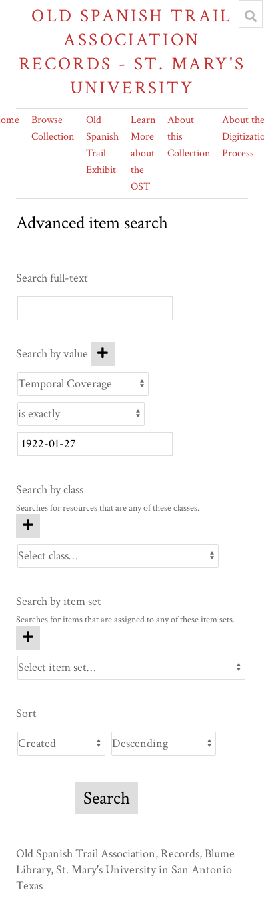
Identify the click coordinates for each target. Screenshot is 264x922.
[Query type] (81, 414)
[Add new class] (28, 526)
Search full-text (52, 278)
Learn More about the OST (143, 153)
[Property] (83, 384)
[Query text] (95, 444)
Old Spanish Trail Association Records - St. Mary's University (132, 51)
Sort (26, 713)
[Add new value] (103, 354)
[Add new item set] (28, 638)
